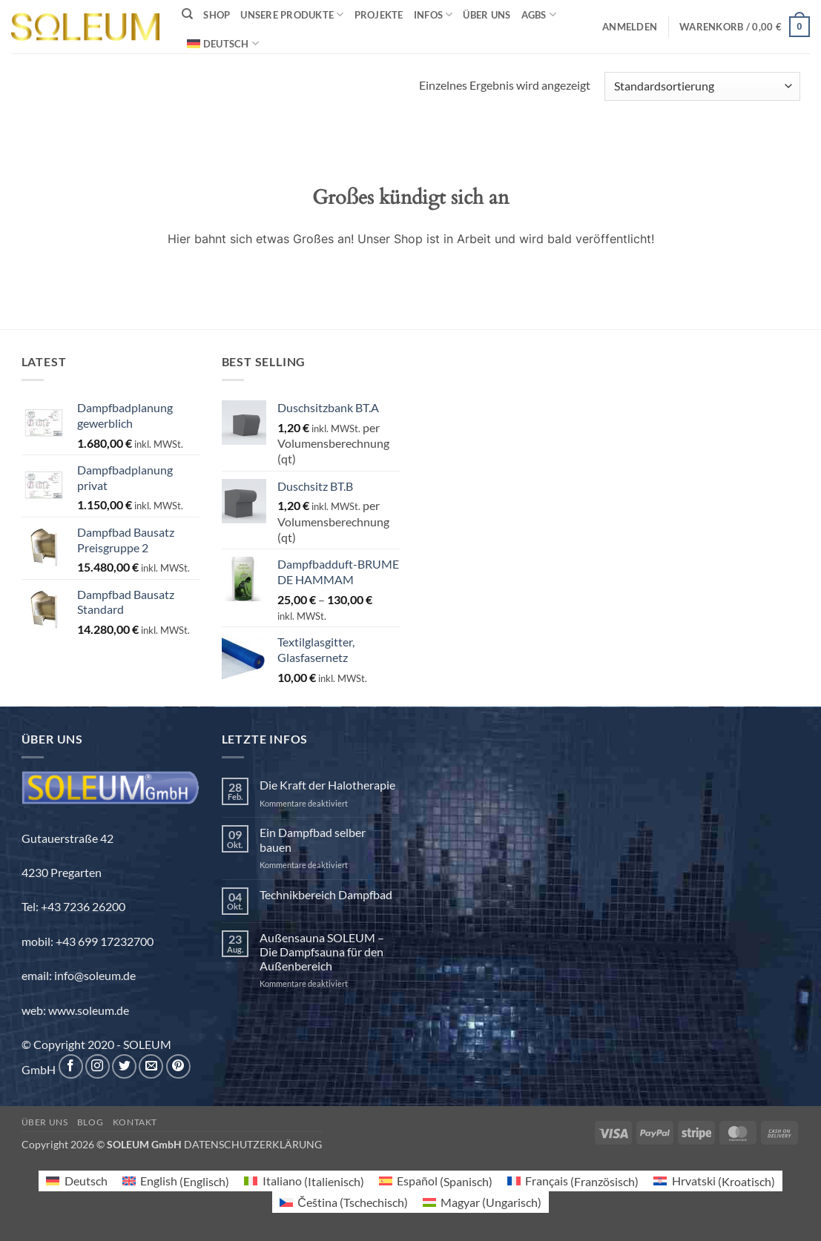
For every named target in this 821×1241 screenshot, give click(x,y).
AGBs (538, 14)
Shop (216, 15)
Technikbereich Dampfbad (326, 894)
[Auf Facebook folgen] (71, 1066)
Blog (90, 1122)
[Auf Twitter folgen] (124, 1066)
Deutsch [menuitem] (86, 1181)
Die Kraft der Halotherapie (327, 785)
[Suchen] (187, 14)
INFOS (433, 14)
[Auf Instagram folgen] (97, 1066)
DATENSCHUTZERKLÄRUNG (253, 1144)
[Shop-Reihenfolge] (701, 86)
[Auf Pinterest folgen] (178, 1066)
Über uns (486, 15)
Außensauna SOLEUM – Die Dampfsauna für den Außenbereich (322, 951)
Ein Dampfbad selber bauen (313, 839)
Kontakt (135, 1122)
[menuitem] (223, 43)
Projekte (379, 15)
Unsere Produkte (291, 14)
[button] (629, 26)
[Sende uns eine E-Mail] (151, 1066)
